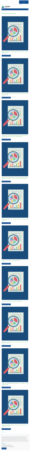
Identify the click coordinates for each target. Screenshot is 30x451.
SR (21, 4)
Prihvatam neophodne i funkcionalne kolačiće (8, 446)
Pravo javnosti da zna (24, 1)
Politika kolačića (4, 443)
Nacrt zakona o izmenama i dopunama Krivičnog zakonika (12, 301)
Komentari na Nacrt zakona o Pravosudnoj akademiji (11, 260)
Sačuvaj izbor (4, 448)
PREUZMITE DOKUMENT (6, 55)
